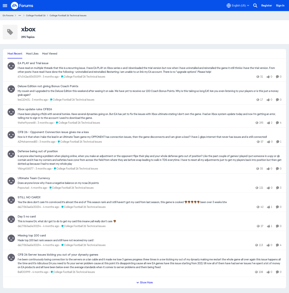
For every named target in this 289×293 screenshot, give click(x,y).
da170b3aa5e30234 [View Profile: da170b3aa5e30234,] (29, 207)
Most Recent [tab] (15, 53)
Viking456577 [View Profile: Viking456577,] (26, 168)
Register (266, 5)
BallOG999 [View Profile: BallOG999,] (24, 272)
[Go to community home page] (22, 5)
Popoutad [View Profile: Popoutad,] (23, 187)
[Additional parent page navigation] (20, 15)
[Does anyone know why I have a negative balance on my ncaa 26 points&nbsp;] (149, 183)
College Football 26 (36, 15)
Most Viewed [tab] (49, 53)
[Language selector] (238, 5)
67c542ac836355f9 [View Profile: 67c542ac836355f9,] (29, 76)
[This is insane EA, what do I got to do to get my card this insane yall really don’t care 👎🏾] (149, 221)
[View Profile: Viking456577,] (11, 154)
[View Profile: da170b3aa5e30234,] (11, 200)
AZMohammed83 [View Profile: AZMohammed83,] (27, 141)
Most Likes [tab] (32, 53)
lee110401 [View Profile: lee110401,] (24, 99)
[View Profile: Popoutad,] (11, 181)
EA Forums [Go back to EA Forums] (8, 15)
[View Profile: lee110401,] (11, 89)
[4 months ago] (38, 188)
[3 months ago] (50, 77)
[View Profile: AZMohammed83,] (11, 135)
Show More (144, 282)
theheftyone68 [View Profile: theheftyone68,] (27, 122)
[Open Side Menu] (5, 5)
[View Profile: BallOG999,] (11, 257)
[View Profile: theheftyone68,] (11, 112)
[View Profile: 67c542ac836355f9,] (11, 66)
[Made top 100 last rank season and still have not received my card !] (149, 240)
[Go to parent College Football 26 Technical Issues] (82, 77)
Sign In (280, 5)
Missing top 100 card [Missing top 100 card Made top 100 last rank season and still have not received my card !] (32, 235)
